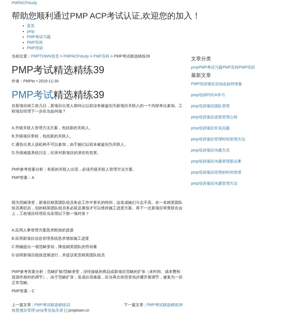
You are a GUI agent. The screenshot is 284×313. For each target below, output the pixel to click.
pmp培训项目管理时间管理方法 (218, 139)
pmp (30, 31)
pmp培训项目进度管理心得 (214, 117)
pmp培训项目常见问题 (210, 128)
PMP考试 (32, 94)
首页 (31, 26)
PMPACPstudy (24, 3)
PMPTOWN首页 (45, 56)
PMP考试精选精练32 (52, 304)
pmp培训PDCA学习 (208, 95)
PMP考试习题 (39, 37)
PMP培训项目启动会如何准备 (216, 84)
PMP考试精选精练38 (165, 304)
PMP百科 (35, 42)
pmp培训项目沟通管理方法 (214, 183)
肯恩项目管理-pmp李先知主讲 (37, 310)
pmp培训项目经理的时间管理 (216, 172)
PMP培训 (35, 48)
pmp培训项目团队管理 (210, 106)
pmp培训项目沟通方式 (210, 150)
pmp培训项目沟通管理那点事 (216, 161)
